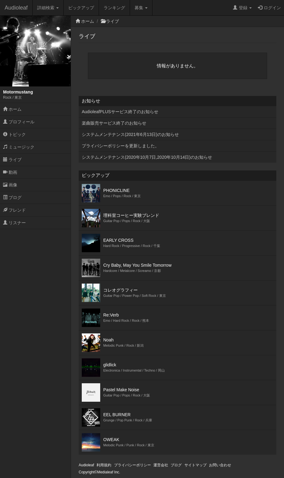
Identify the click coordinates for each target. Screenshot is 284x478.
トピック (14, 134)
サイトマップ (195, 465)
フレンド (14, 210)
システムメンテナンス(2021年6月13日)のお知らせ (130, 134)
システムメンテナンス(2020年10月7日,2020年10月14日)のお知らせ (147, 157)
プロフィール (18, 121)
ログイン (269, 7)
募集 (141, 7)
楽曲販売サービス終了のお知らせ (114, 123)
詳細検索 (48, 7)
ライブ (12, 159)
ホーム (12, 109)
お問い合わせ (220, 465)
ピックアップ (81, 7)
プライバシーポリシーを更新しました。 (120, 145)
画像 (10, 184)
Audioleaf (16, 8)
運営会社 (160, 465)
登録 (242, 7)
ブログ (12, 197)
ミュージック (18, 147)
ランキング (114, 7)
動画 (10, 172)
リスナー (14, 222)
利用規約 (104, 465)
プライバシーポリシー (132, 465)
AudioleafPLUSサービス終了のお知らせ (120, 111)
